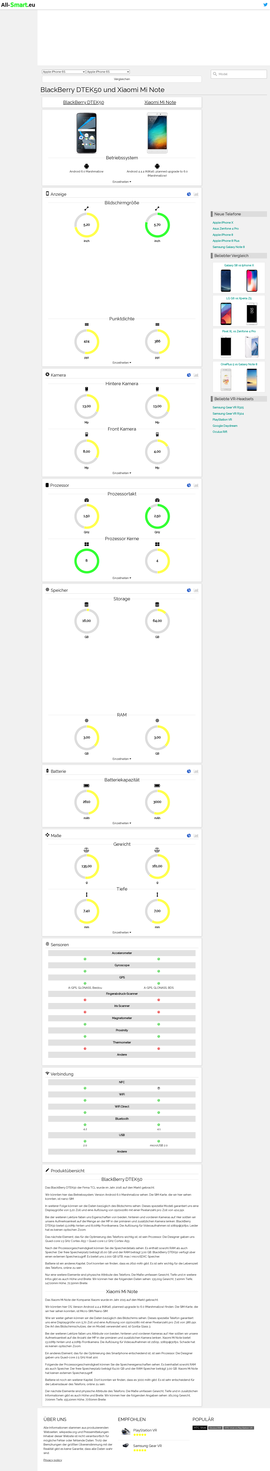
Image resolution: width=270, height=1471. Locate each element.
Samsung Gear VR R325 (228, 407)
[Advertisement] (153, 37)
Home (7, 13)
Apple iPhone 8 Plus (226, 241)
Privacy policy (53, 1460)
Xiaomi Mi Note (160, 102)
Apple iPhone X (223, 222)
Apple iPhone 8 (223, 235)
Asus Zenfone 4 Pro (226, 228)
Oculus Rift (220, 432)
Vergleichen (122, 79)
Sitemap (8, 42)
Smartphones (13, 20)
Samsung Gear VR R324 (228, 413)
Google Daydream (225, 426)
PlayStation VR (222, 419)
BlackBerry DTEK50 (83, 102)
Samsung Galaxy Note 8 (229, 247)
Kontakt (8, 35)
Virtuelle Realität (15, 27)
